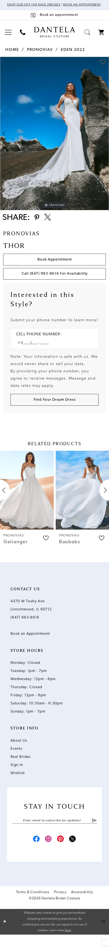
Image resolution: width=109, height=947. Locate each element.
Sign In (16, 775)
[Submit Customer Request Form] (54, 409)
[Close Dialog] (5, 934)
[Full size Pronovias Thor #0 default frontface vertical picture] (54, 137)
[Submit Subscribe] (94, 831)
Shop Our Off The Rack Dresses (45, 5)
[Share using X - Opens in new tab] (50, 223)
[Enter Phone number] (51, 352)
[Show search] (87, 37)
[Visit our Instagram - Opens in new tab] (47, 851)
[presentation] (27, 500)
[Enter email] (54, 831)
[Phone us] (23, 37)
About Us (18, 751)
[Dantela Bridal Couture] (54, 36)
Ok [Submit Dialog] (103, 934)
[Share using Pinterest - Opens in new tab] (37, 223)
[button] (8, 37)
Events (16, 759)
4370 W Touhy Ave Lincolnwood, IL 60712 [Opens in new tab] (31, 616)
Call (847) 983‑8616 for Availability (54, 282)
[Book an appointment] (54, 19)
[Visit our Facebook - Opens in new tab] (33, 851)
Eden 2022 (73, 54)
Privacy (60, 905)
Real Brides (20, 767)
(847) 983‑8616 (24, 628)
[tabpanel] (54, 137)
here (68, 943)
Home (12, 54)
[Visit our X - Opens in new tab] (75, 851)
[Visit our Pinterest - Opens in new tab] (61, 851)
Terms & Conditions (32, 905)
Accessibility (82, 905)
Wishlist (17, 783)
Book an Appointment (30, 644)
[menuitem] (8, 37)
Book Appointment (54, 266)
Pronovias (40, 54)
